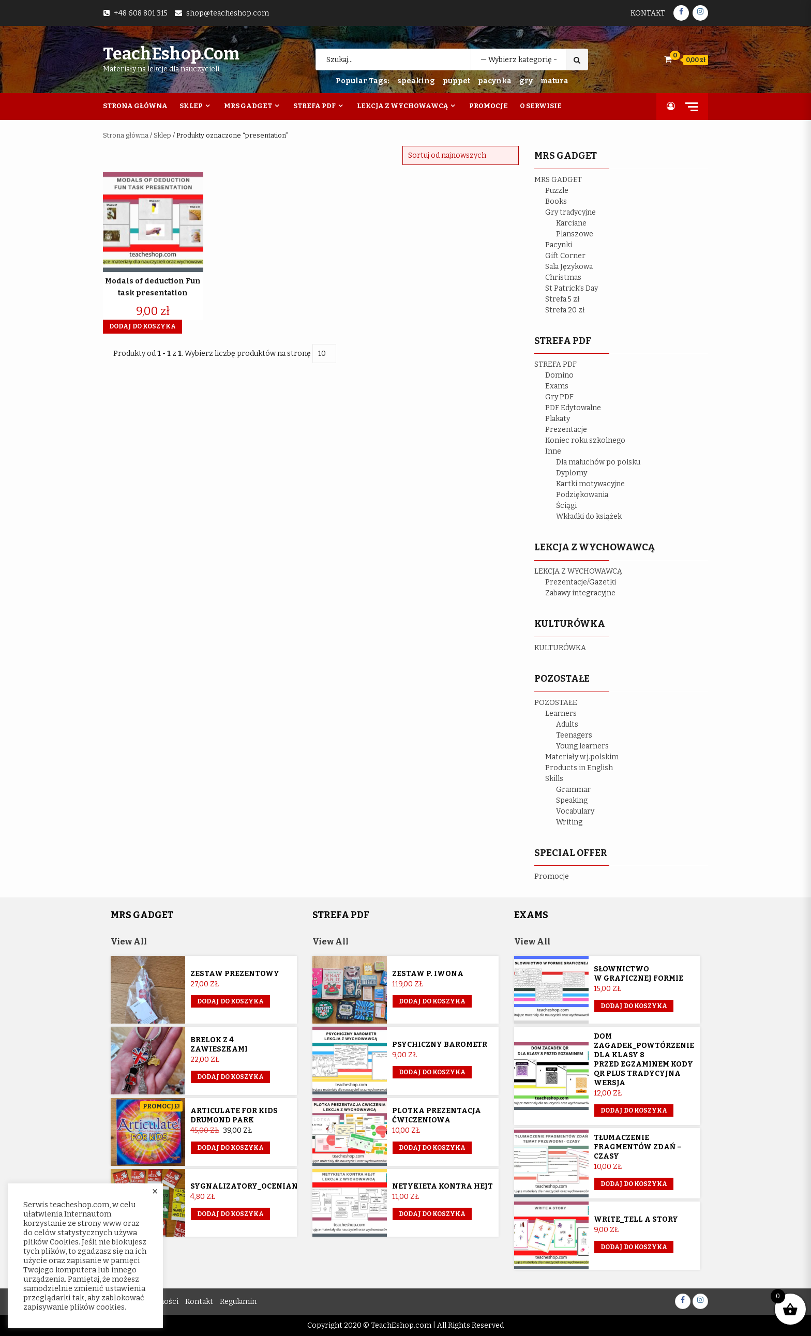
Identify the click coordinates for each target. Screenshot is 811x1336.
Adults (567, 724)
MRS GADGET (558, 179)
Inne (553, 451)
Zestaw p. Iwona (427, 973)
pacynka (495, 81)
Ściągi (566, 505)
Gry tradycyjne (570, 212)
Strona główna (125, 135)
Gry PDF (559, 397)
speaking (416, 81)
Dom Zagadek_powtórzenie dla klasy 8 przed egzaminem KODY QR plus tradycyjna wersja (644, 1059)
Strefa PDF (314, 106)
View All (129, 942)
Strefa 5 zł (562, 299)
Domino (559, 375)
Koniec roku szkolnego (585, 440)
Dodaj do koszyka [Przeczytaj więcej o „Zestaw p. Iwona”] (432, 1001)
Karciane (571, 223)
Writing (569, 822)
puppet (456, 81)
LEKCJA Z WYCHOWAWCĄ (578, 571)
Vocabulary (575, 811)
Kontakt (647, 13)
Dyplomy (571, 473)
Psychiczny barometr (439, 1044)
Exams (556, 386)
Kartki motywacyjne (590, 483)
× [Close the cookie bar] (155, 1191)
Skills (554, 778)
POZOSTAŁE (555, 702)
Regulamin (238, 1301)
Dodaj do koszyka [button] (142, 326)
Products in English (579, 767)
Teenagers (574, 735)
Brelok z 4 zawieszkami (219, 1044)
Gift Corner (565, 255)
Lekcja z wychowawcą (402, 106)
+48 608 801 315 (141, 13)
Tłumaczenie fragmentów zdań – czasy (638, 1147)
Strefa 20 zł (565, 310)
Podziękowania (582, 494)
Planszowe (574, 234)
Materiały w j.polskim (582, 757)
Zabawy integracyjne (580, 593)
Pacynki (558, 245)
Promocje (488, 106)
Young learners (582, 746)
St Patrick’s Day (571, 288)
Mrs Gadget (248, 106)
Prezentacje (566, 429)
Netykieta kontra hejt (442, 1186)
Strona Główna (135, 106)
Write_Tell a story (636, 1219)
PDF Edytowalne (573, 407)
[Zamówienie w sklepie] (460, 155)
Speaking (572, 800)
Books (556, 201)
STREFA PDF (555, 364)
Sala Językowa (569, 266)
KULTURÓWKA (560, 647)
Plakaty (557, 418)
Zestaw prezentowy (234, 973)
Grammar (573, 789)
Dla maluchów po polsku (598, 462)
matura (554, 81)
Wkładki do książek (589, 516)
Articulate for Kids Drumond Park (234, 1115)
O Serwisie (541, 106)
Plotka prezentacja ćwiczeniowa (436, 1115)
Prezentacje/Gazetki (580, 582)
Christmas (563, 277)
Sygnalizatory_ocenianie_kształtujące (278, 1186)
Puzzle (556, 190)
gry (526, 81)
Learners (561, 713)
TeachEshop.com (171, 54)
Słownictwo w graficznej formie (638, 974)
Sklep (191, 106)
